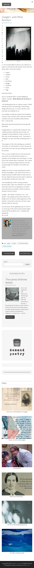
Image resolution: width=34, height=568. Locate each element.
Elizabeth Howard (7, 22)
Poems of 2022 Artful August (17, 440)
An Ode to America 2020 (17, 553)
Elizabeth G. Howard (16, 563)
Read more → (10, 317)
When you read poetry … (17, 496)
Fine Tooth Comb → (25, 253)
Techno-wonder (7, 246)
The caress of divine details (16, 281)
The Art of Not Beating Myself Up (17, 525)
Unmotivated (17, 468)
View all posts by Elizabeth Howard (19, 234)
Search (5, 262)
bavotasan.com (26, 565)
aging (8, 243)
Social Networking (23, 243)
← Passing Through (8, 253)
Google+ (14, 243)
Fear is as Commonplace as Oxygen (17, 412)
